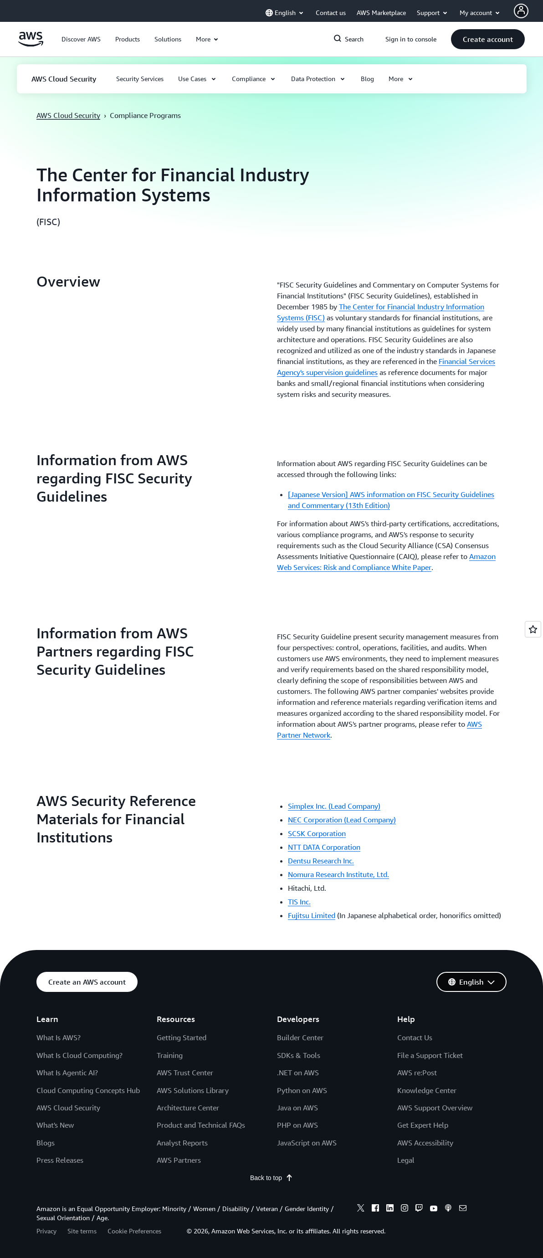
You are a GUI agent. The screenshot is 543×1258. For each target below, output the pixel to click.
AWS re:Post (417, 1072)
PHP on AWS (297, 1125)
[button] (81, 39)
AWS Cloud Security (68, 115)
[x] (360, 1209)
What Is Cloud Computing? (79, 1055)
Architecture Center (188, 1107)
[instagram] (404, 1209)
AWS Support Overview (434, 1107)
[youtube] (433, 1209)
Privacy (46, 1231)
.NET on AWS (298, 1072)
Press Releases (59, 1160)
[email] (462, 1209)
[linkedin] (390, 1209)
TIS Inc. (299, 901)
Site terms (82, 1231)
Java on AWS (297, 1107)
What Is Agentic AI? (67, 1072)
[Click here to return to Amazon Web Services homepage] (30, 44)
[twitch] (419, 1209)
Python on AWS (302, 1090)
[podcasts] (448, 1209)
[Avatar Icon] (521, 11)
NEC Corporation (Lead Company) (342, 819)
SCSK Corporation (317, 833)
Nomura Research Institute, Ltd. (338, 874)
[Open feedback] (533, 629)
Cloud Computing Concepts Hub (88, 1090)
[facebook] (375, 1209)
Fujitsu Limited (311, 915)
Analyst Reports (182, 1142)
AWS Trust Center (185, 1072)
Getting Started (181, 1037)
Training (170, 1055)
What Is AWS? (58, 1037)
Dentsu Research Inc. (321, 860)
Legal (406, 1160)
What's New (55, 1125)
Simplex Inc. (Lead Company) (334, 806)
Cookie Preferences (134, 1231)
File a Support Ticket (430, 1055)
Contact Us (414, 1037)
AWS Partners (179, 1160)
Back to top (271, 1177)
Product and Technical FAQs (201, 1125)
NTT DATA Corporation (324, 847)
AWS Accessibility (425, 1142)
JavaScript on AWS (307, 1142)
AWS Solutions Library (193, 1090)
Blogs (45, 1142)
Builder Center (300, 1037)
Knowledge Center (426, 1090)
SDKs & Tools (298, 1055)
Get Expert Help (422, 1125)
